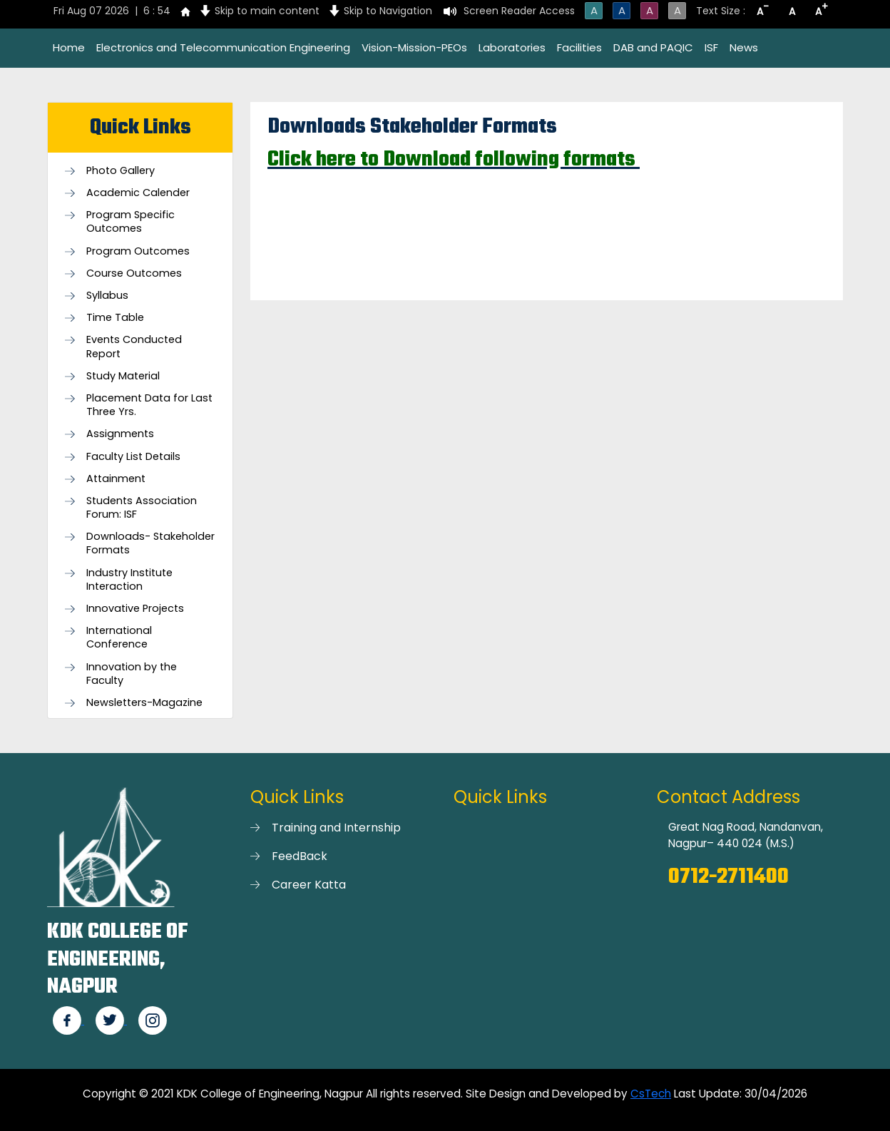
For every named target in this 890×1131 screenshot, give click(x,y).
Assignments (120, 434)
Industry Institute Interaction (129, 579)
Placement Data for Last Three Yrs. (149, 405)
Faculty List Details (133, 457)
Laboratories (512, 47)
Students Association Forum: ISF (141, 507)
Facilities (579, 47)
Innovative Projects (135, 608)
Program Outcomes (138, 251)
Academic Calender (138, 193)
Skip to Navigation (388, 11)
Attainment (115, 479)
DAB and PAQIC (653, 47)
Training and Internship (336, 827)
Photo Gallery (120, 171)
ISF (711, 47)
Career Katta (309, 884)
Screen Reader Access (519, 11)
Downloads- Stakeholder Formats (150, 543)
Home (69, 47)
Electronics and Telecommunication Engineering (223, 47)
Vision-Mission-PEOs (414, 47)
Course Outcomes (134, 273)
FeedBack (299, 856)
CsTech (650, 1093)
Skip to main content (267, 11)
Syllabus (107, 295)
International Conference (119, 637)
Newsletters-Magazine (144, 703)
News (744, 47)
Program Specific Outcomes (130, 221)
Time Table (115, 317)
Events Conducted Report (134, 346)
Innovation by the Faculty (131, 673)
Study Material (123, 376)
